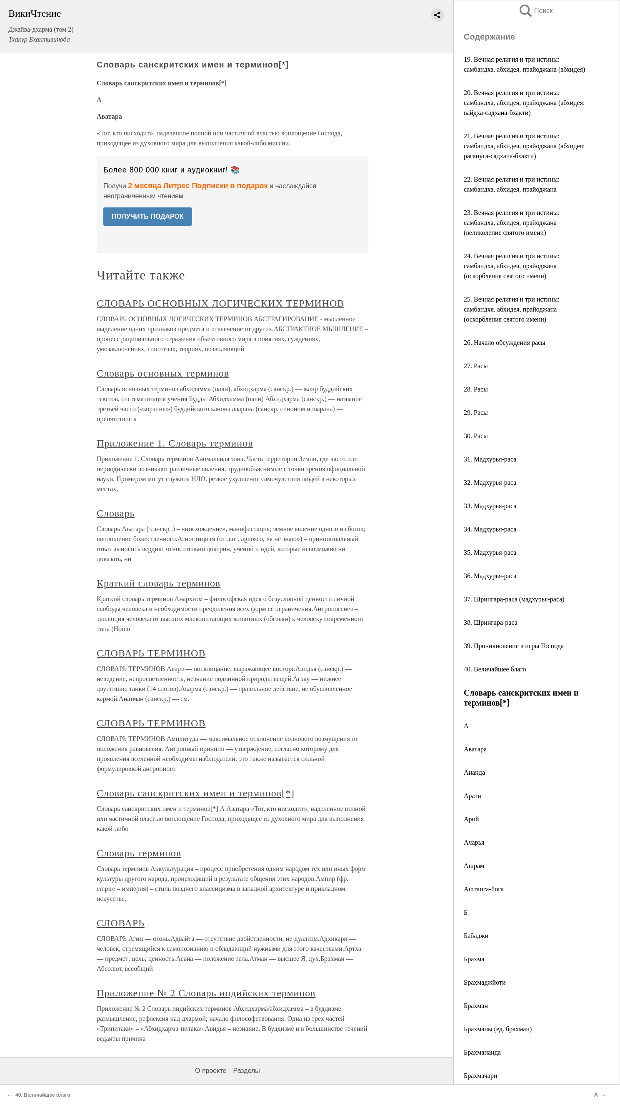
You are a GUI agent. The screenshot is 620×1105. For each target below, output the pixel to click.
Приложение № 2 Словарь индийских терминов (206, 993)
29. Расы (476, 412)
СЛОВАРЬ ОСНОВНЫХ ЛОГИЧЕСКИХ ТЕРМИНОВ (220, 303)
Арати (472, 795)
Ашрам (474, 865)
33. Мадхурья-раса (490, 505)
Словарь (116, 513)
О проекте (210, 1070)
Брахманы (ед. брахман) (498, 1029)
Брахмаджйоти (485, 982)
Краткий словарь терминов (158, 583)
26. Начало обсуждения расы (504, 342)
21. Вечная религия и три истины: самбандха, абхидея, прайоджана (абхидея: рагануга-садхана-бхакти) (524, 146)
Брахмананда (482, 1052)
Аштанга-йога (484, 889)
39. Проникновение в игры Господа (514, 645)
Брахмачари (480, 1075)
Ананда (474, 772)
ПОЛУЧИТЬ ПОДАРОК (148, 216)
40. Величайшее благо (495, 669)
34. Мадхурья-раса (490, 529)
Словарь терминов (139, 853)
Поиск (535, 10)
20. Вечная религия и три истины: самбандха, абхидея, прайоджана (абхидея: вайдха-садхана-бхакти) (524, 102)
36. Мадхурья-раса (490, 575)
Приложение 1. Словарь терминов (175, 443)
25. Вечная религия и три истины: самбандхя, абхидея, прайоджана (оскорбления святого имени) (512, 309)
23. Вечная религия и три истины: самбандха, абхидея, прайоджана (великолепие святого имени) (512, 222)
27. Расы (476, 365)
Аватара (475, 749)
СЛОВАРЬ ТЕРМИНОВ (151, 653)
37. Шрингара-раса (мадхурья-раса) (514, 599)
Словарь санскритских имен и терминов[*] (196, 793)
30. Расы (476, 435)
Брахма (474, 959)
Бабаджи (476, 935)
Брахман (476, 1005)
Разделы (246, 1070)
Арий (471, 819)
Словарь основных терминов (163, 373)
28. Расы (476, 389)
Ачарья (474, 842)
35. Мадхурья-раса (490, 552)
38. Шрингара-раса (491, 622)
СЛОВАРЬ (121, 923)
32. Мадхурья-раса (490, 482)
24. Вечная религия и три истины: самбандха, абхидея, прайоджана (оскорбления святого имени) (512, 265)
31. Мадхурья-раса (490, 459)
